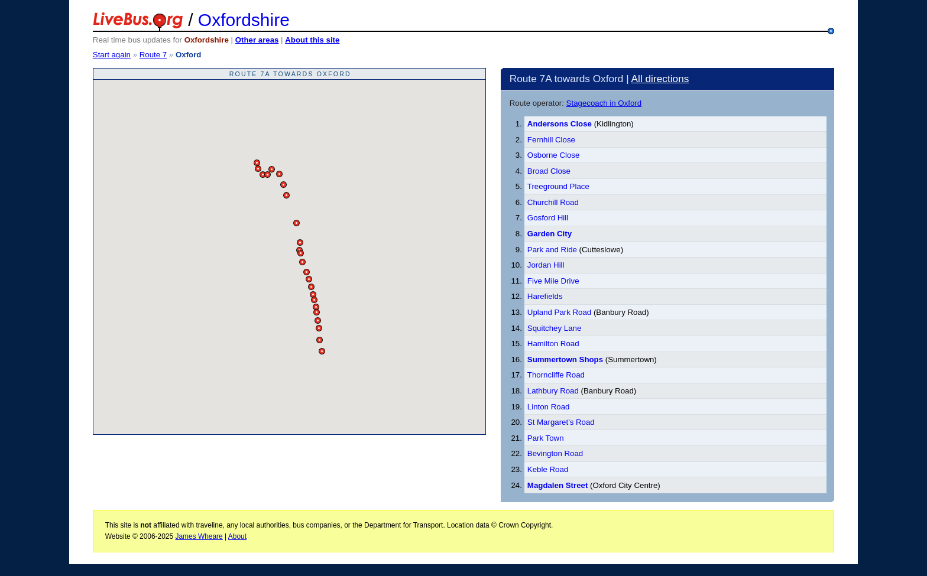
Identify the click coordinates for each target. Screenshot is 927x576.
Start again (112, 54)
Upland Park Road (559, 312)
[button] (257, 163)
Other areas (257, 39)
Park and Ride (552, 249)
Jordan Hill (546, 265)
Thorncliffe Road (556, 374)
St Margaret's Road (561, 422)
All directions (660, 78)
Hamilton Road (553, 343)
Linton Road (548, 406)
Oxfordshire (244, 20)
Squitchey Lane (554, 328)
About (237, 536)
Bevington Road (555, 453)
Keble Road (547, 469)
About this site (312, 39)
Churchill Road (553, 202)
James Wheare (198, 536)
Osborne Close (553, 155)
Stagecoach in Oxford (604, 103)
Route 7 (153, 54)
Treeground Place (558, 186)
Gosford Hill (547, 217)
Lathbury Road (553, 390)
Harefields (545, 296)
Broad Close (549, 171)
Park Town (545, 438)
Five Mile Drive (553, 280)
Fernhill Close (551, 139)
